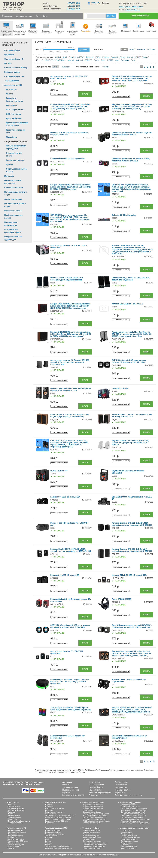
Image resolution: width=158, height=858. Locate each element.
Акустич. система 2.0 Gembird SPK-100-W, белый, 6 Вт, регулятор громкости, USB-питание (130, 442)
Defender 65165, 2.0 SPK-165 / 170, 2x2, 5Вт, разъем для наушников (130, 279)
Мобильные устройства (32, 27)
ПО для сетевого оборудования (133, 814)
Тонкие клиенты (13, 815)
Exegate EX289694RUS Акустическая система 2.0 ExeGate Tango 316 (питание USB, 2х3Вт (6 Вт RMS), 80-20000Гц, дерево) (70, 187)
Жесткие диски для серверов (94, 819)
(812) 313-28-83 (73, 6)
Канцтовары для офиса (92, 837)
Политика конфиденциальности (128, 795)
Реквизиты (93, 795)
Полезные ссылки (122, 790)
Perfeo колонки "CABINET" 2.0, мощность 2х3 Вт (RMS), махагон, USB (132, 415)
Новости (65, 785)
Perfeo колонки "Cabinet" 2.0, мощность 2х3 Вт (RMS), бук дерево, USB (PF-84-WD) (69, 415)
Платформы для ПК (15, 830)
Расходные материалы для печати (58, 848)
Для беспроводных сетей (130, 806)
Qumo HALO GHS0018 (121, 599)
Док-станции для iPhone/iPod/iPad (58, 819)
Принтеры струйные (53, 832)
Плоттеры (49, 837)
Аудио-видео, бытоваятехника (72, 28)
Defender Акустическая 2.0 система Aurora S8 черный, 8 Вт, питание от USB (70, 389)
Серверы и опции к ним (93, 802)
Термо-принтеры (51, 836)
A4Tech (58, 57)
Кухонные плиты (127, 834)
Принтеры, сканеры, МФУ (56, 828)
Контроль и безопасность (130, 821)
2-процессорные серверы (93, 806)
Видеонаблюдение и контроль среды (135, 823)
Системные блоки (14, 806)
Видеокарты (12, 837)
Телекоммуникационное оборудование (136, 819)
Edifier (98, 57)
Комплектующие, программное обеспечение (19, 28)
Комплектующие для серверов (94, 815)
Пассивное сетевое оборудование (134, 808)
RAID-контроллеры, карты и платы (96, 821)
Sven (117, 60)
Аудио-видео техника (129, 846)
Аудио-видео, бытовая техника (134, 828)
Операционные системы (16, 832)
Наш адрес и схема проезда (131, 6)
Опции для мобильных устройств (58, 817)
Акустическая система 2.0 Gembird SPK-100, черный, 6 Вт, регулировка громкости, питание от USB (69, 362)
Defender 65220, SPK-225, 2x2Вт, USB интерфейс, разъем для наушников (66, 279)
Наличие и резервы (70, 790)
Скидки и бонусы (96, 787)
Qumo (96, 60)
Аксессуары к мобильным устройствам (60, 815)
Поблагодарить (121, 782)
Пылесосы (125, 845)
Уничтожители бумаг (91, 836)
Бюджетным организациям (100, 792)
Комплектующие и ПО (16, 828)
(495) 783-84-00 (73, 3)
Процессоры (12, 834)
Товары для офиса (59, 27)
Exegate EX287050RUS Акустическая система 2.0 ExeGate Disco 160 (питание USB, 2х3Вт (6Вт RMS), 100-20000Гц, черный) (132, 106)
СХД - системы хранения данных (133, 815)
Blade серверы (88, 810)
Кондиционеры (126, 843)
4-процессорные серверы (93, 808)
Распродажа (85, 26)
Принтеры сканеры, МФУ (46, 27)
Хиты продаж (94, 782)
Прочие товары (138, 26)
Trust (133, 60)
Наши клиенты (95, 790)
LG (42, 60)
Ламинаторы (88, 834)
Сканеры (48, 843)
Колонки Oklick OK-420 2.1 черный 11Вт (129, 575)
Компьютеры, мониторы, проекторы (6, 28)
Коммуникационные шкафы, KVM (96, 814)
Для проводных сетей (129, 805)
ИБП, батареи (125, 26)
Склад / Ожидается (137, 49)
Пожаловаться (121, 785)
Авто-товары (151, 26)
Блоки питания (13, 846)
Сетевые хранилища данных (132, 817)
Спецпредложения (96, 785)
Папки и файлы (89, 839)
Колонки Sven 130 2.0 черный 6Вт (65, 497)
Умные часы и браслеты (54, 812)
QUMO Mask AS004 (120, 388)
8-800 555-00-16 (73, 9)
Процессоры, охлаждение (93, 817)
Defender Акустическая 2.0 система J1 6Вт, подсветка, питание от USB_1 (131, 160)
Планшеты (49, 806)
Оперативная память (15, 839)
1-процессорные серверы (93, 805)
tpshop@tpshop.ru (132, 9)
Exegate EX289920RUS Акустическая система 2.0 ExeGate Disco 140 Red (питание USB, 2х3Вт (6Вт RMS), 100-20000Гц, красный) (132, 78)
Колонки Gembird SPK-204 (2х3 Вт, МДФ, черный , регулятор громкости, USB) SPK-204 (70, 550)
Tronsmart (125, 60)
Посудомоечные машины (130, 837)
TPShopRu (95, 3)
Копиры (48, 841)
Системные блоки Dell (15, 810)
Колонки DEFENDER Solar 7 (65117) (127, 304)
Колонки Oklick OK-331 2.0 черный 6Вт (67, 159)
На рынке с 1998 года (12, 8)
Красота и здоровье (128, 848)
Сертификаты (121, 787)
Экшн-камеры (50, 814)
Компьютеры (13, 802)
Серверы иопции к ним (98, 27)
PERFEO (88, 60)
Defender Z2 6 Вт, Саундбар (124, 215)
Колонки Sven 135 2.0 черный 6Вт (65, 575)
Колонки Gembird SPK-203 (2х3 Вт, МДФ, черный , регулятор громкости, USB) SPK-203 (132, 550)
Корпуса (10, 848)
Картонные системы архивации (95, 843)
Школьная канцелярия (91, 848)
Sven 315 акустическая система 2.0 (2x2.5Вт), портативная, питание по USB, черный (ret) (132, 626)
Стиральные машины (129, 839)
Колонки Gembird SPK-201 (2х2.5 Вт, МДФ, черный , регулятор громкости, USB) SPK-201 (132, 524)
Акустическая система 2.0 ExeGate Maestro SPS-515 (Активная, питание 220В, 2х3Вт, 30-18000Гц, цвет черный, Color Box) (131, 334)
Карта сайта (120, 792)
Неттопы (10, 814)
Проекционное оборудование (18, 821)
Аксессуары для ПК (14, 823)
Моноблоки (11, 805)
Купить (85, 94)
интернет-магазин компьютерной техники (21, 784)
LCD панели (12, 819)
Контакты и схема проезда (73, 795)
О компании (67, 782)
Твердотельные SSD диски (17, 841)
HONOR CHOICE (142, 57)
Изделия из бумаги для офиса (94, 845)
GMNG (130, 57)
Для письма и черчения (92, 841)
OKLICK (79, 60)
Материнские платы (15, 836)
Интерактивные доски (91, 832)
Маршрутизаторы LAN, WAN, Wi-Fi (134, 810)
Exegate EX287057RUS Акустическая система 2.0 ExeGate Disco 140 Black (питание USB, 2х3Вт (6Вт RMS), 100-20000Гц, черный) (70, 106)
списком (105, 67)
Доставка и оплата (70, 787)
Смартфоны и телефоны (54, 808)
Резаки (48, 845)
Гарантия (66, 792)
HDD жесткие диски (14, 843)
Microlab (71, 60)
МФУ (47, 839)
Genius (122, 57)
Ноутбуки (48, 805)
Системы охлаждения (15, 845)
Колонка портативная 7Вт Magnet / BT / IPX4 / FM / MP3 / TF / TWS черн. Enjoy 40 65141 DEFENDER (70, 681)
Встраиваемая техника (129, 841)
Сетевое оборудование (112, 27)
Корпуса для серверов (91, 823)
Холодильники (126, 832)
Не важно (151, 49)
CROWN (80, 57)
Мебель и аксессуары (91, 830)
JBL (37, 60)
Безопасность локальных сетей (133, 812)
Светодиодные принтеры (54, 834)
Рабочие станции (14, 817)
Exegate (105, 57)
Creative (72, 57)
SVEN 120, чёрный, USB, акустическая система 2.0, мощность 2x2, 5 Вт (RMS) (129, 361)
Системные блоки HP (15, 808)
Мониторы (11, 812)
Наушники (49, 810)
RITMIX (110, 60)
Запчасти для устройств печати (57, 846)
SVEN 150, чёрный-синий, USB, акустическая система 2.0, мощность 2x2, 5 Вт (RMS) (70, 626)
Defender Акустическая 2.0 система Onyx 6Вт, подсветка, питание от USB (132, 134)
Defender (90, 57)
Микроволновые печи (129, 836)
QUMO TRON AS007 (58, 471)
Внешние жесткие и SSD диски (57, 821)
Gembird (114, 57)
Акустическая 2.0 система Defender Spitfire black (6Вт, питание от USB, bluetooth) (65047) (70, 709)
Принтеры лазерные (53, 830)
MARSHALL (61, 60)
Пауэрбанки (49, 823)
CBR (65, 57)
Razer (103, 60)
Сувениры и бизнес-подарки (94, 846)
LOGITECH (49, 60)
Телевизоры (125, 830)
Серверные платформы (92, 812)
